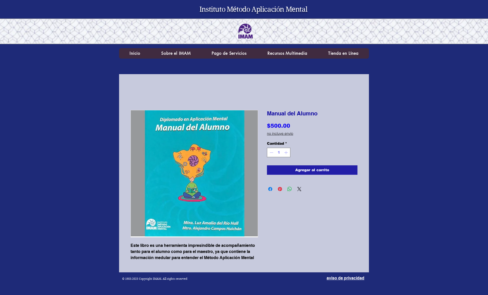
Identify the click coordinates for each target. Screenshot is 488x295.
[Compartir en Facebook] (270, 189)
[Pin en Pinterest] (280, 189)
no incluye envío (280, 133)
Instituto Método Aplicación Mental (253, 9)
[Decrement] (271, 152)
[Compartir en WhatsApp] (290, 189)
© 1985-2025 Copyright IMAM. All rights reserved (154, 278)
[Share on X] (299, 189)
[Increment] (286, 152)
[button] (176, 53)
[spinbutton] (278, 152)
